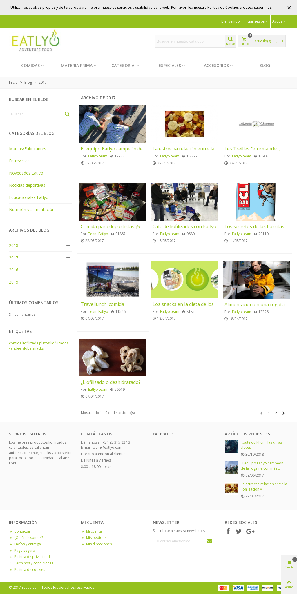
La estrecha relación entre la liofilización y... (264, 487)
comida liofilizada (23, 343)
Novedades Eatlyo (26, 173)
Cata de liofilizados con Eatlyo (184, 227)
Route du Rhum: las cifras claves (261, 445)
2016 (13, 270)
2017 (13, 257)
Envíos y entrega (25, 544)
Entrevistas (19, 161)
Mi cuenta (91, 531)
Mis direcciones (96, 544)
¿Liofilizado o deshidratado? (111, 382)
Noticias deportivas (27, 185)
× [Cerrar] (289, 7)
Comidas (30, 65)
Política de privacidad (29, 557)
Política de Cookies (223, 7)
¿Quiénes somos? (26, 537)
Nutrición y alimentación (32, 209)
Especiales (170, 65)
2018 (13, 245)
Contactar (19, 531)
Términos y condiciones (31, 563)
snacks (38, 348)
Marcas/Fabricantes (27, 148)
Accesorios (216, 65)
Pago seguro (22, 550)
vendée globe (20, 348)
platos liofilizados (53, 343)
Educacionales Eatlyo (28, 197)
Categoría (123, 65)
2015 (13, 282)
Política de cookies (27, 569)
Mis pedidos (93, 537)
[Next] (283, 413)
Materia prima (77, 65)
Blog (264, 65)
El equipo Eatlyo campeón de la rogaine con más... (262, 466)
